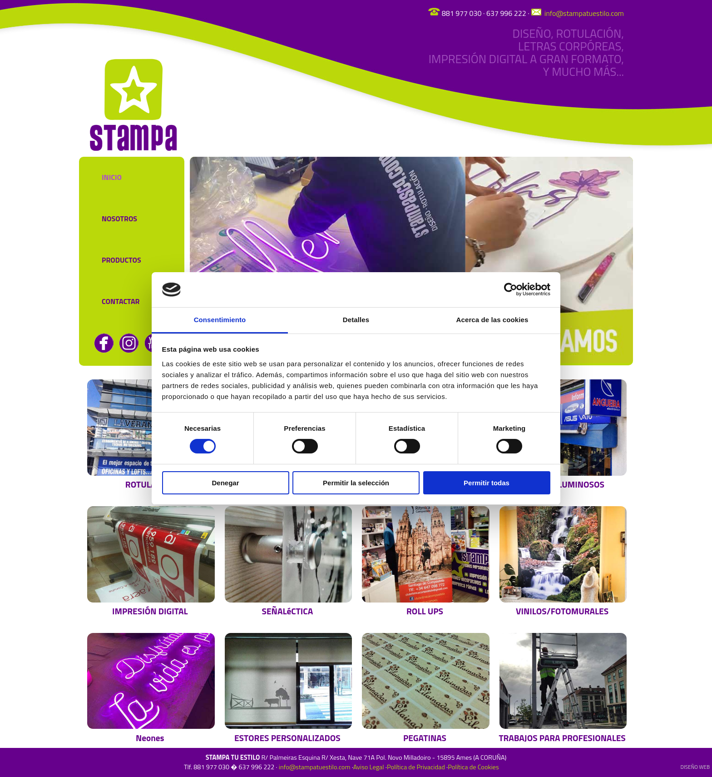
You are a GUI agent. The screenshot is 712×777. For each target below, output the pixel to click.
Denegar (225, 483)
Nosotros (119, 218)
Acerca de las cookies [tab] (492, 320)
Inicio (112, 177)
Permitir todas (486, 483)
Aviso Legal (368, 767)
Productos (121, 259)
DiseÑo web (695, 767)
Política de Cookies (473, 767)
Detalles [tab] (356, 320)
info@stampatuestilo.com (583, 13)
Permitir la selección (356, 483)
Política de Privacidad (416, 767)
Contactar (121, 301)
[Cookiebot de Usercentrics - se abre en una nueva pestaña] (510, 289)
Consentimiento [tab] (220, 320)
